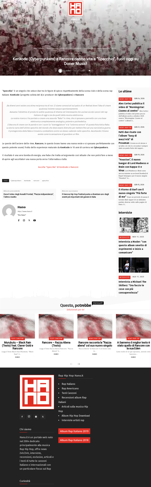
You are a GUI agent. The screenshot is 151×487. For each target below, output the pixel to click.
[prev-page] (71, 326)
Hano (68, 71)
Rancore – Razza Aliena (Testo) (56, 308)
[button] (143, 12)
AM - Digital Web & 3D (93, 484)
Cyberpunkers (16, 181)
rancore (36, 181)
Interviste (124, 216)
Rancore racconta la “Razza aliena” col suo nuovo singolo (94, 310)
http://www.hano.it (25, 211)
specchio (45, 181)
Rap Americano (70, 350)
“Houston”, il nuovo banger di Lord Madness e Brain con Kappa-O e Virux (132, 152)
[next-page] (79, 326)
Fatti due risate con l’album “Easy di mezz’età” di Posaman (132, 131)
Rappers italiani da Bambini (35, 470)
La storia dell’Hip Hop (31, 465)
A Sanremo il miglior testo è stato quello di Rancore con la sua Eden (133, 310)
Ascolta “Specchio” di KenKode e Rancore (58, 167)
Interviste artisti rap (73, 382)
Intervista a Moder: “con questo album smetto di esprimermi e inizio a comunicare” (134, 223)
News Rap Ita (52, 48)
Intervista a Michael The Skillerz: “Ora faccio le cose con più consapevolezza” (134, 256)
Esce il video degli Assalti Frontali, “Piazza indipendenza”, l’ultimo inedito (29, 195)
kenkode (27, 181)
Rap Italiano (39, 48)
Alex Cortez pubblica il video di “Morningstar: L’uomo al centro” (133, 105)
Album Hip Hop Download (76, 377)
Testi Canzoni (17, 305)
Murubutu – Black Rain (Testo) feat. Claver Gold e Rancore (17, 310)
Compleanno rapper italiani (35, 461)
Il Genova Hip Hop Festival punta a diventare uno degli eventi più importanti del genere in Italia (85, 195)
